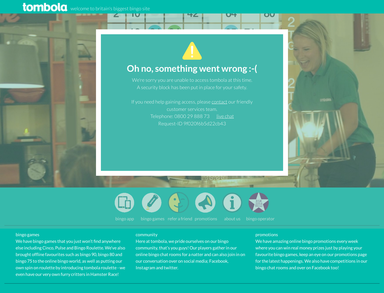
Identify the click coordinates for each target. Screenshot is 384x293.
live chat (225, 116)
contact (219, 102)
